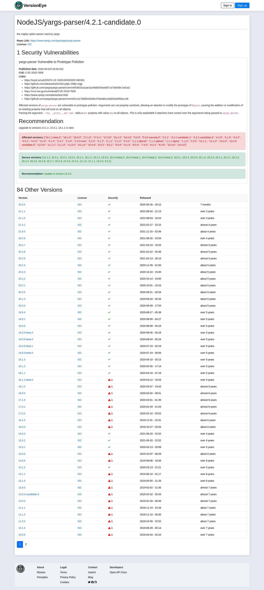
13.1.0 (21, 480)
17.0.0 (21, 413)
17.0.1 (21, 406)
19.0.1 (21, 319)
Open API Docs (118, 572)
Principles (42, 577)
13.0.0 (21, 487)
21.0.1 (21, 224)
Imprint (92, 572)
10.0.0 (21, 534)
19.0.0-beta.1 (25, 346)
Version (23, 197)
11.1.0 (21, 514)
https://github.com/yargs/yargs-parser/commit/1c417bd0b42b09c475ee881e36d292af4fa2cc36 (77, 98)
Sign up (242, 5)
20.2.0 (21, 292)
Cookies (64, 582)
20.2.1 (21, 285)
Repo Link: (23, 40)
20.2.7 (21, 245)
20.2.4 (21, 265)
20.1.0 (21, 298)
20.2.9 (21, 238)
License (82, 197)
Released (145, 197)
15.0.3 (21, 433)
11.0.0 (21, 521)
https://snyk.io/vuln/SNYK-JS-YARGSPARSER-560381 (55, 80)
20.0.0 (21, 305)
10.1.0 (21, 528)
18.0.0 (21, 393)
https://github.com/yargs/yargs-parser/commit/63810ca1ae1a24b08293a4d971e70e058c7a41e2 (77, 87)
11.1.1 (21, 507)
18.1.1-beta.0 (25, 379)
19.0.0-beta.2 (25, 339)
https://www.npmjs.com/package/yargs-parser (55, 40)
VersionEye (34, 5)
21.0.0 (21, 231)
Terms (63, 572)
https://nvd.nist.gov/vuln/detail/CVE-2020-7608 (50, 91)
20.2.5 (21, 258)
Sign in (227, 5)
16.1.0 (21, 420)
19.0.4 (21, 312)
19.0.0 (21, 325)
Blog (90, 577)
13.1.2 (21, 467)
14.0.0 (21, 460)
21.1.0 (21, 218)
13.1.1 (21, 474)
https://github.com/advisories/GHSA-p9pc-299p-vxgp (53, 83)
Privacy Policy (68, 577)
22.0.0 (21, 204)
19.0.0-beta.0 (25, 352)
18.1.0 (21, 386)
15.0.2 (21, 440)
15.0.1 (21, 447)
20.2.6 (21, 251)
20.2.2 (21, 278)
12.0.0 (21, 501)
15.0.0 (21, 453)
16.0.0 (21, 426)
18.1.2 (21, 366)
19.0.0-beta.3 (25, 332)
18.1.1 (21, 373)
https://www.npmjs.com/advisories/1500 (46, 95)
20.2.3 (21, 272)
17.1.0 (21, 400)
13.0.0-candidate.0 (28, 494)
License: (22, 44)
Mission (41, 572)
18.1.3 (21, 359)
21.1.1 (21, 211)
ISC (30, 44)
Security (113, 197)
